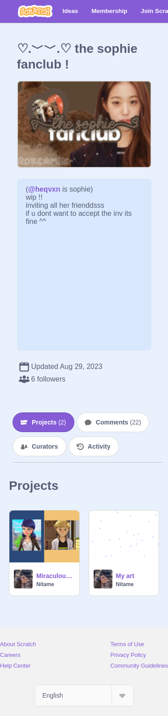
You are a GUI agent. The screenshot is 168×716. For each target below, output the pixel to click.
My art (125, 575)
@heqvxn (44, 189)
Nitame (45, 584)
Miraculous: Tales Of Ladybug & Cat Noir (55, 575)
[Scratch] (35, 11)
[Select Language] (84, 695)
